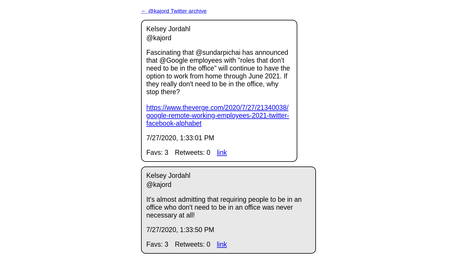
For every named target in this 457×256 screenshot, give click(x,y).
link (222, 152)
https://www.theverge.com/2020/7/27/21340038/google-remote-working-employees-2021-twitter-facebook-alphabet (217, 115)
